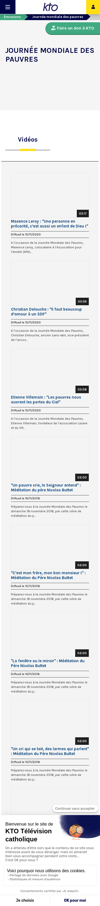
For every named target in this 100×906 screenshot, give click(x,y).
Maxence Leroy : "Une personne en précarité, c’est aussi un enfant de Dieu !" (49, 224)
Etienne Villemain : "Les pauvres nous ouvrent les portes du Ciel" (46, 399)
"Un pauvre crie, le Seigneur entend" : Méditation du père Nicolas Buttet (46, 487)
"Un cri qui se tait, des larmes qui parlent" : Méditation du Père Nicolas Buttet (50, 751)
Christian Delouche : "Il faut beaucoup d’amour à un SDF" (46, 311)
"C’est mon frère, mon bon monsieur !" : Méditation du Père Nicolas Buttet (48, 575)
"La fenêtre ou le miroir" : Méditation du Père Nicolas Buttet (48, 663)
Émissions (12, 17)
